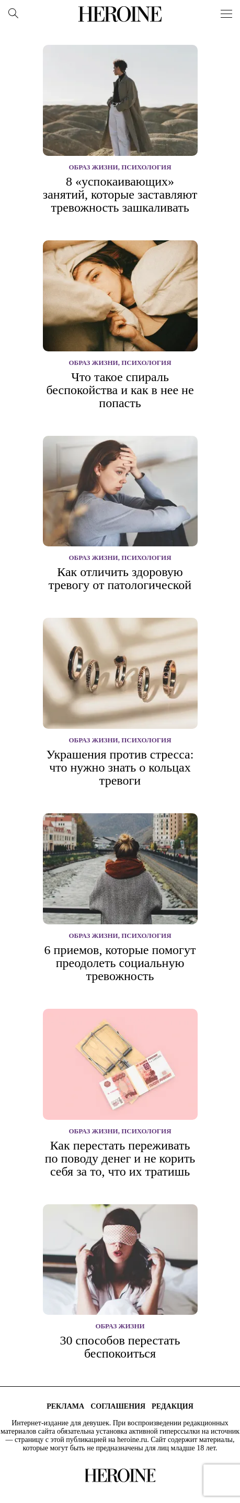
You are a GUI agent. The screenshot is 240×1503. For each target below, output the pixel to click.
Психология (146, 167)
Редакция (172, 1406)
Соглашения (117, 1406)
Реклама (65, 1406)
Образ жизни (93, 167)
